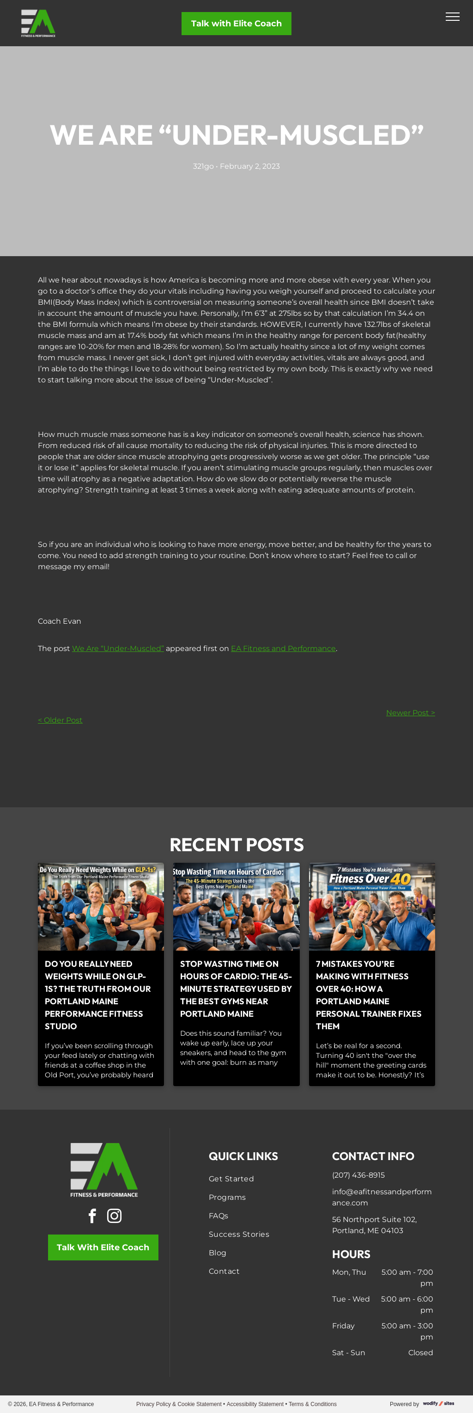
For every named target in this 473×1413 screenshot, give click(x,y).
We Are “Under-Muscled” (118, 648)
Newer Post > (410, 712)
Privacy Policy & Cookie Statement (179, 1404)
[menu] (453, 17)
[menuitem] (259, 1179)
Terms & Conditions (313, 1404)
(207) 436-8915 (358, 1175)
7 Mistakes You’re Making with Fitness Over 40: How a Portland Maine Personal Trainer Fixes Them (369, 995)
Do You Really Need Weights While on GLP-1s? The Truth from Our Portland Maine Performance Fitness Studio (98, 995)
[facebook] (92, 1217)
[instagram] (114, 1217)
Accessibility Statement (255, 1404)
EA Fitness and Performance (283, 648)
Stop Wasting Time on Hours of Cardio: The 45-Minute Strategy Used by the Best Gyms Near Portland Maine (236, 988)
